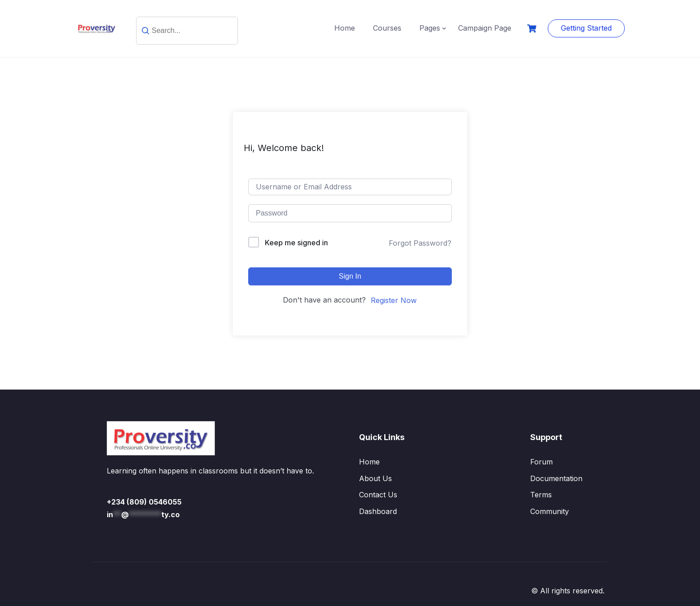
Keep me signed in (296, 242)
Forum (541, 461)
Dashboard (378, 511)
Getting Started (586, 27)
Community (549, 511)
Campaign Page (484, 27)
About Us (375, 478)
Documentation (556, 478)
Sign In (350, 276)
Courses (387, 27)
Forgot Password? (420, 243)
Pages (429, 27)
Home (344, 27)
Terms (541, 494)
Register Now (394, 300)
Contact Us (378, 494)
